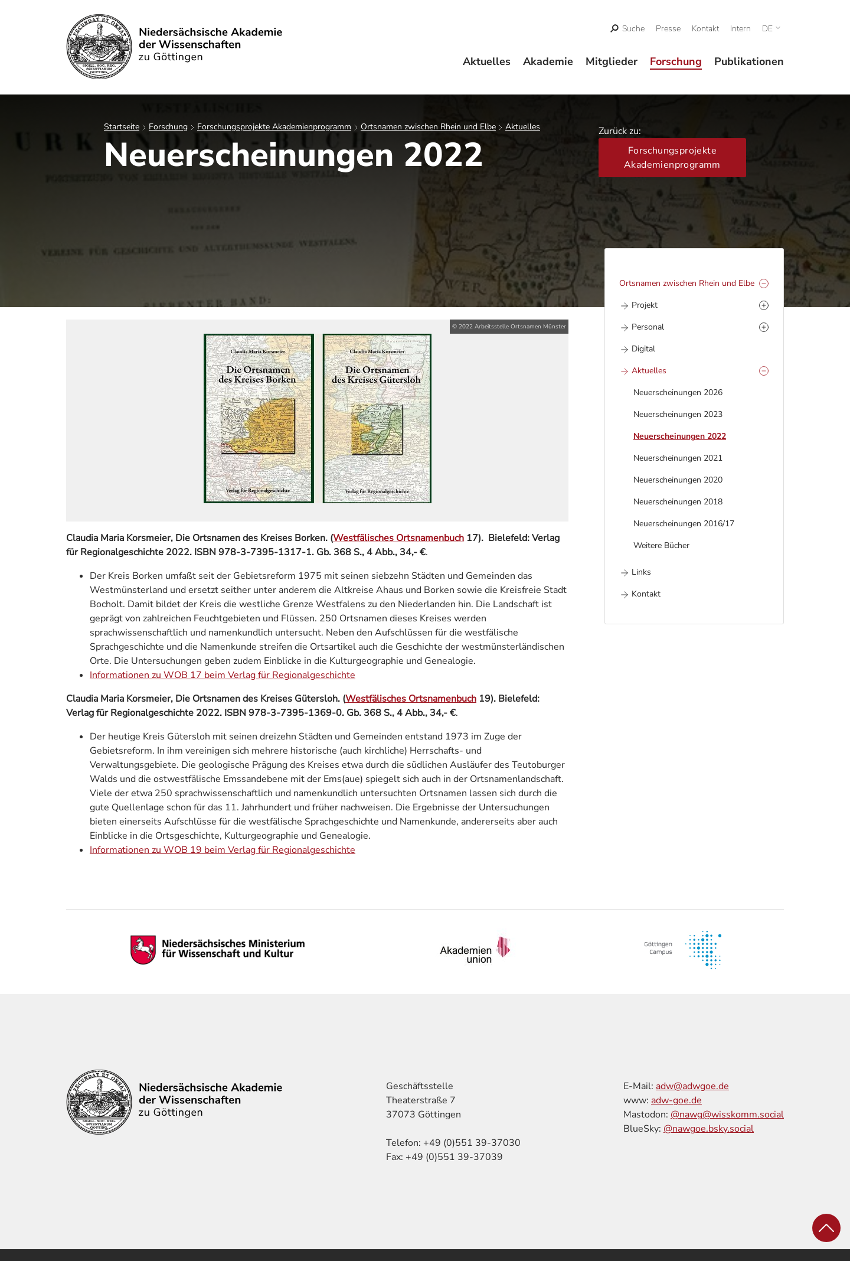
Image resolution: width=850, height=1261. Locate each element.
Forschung (676, 61)
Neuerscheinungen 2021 (677, 458)
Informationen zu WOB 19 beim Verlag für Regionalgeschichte (222, 849)
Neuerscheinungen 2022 (679, 436)
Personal (648, 327)
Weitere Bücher (661, 545)
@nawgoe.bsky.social (708, 1128)
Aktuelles (487, 61)
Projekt (645, 305)
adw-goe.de (676, 1100)
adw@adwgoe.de (692, 1086)
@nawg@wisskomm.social (727, 1114)
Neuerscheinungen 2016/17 (683, 523)
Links (641, 572)
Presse (668, 28)
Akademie (548, 61)
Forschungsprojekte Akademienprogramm (274, 126)
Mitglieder (612, 61)
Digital (643, 348)
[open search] (627, 28)
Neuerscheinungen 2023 (677, 414)
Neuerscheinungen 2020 (677, 479)
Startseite (121, 126)
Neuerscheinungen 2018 (677, 501)
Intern (740, 28)
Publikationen (749, 61)
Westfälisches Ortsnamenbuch (398, 538)
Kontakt (705, 28)
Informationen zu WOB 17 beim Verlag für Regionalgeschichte (222, 675)
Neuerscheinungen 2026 (677, 392)
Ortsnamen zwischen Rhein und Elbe (428, 126)
